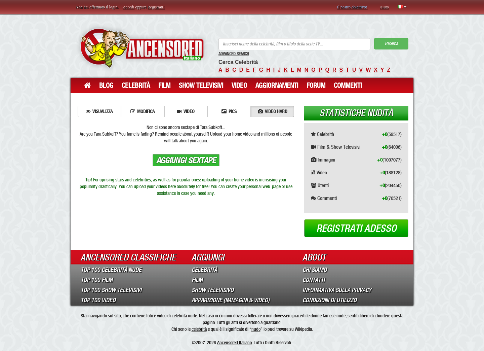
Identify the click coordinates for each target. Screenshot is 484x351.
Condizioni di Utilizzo (329, 300)
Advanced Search (233, 53)
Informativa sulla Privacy (336, 290)
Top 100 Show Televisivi (111, 290)
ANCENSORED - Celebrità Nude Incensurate (142, 48)
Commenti (348, 85)
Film (164, 85)
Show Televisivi (201, 85)
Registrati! (156, 7)
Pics (229, 111)
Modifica (142, 111)
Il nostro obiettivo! (352, 7)
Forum (316, 85)
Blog (106, 85)
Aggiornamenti (276, 85)
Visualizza (99, 111)
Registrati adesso (356, 228)
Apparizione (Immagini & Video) (231, 300)
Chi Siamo (314, 270)
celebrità (199, 329)
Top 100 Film (97, 280)
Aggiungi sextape (186, 160)
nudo (255, 329)
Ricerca (391, 43)
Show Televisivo (213, 290)
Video (239, 85)
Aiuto (384, 7)
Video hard (272, 111)
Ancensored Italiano (234, 342)
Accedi (128, 7)
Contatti (313, 280)
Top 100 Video (98, 300)
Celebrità (136, 85)
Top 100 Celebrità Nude (111, 270)
